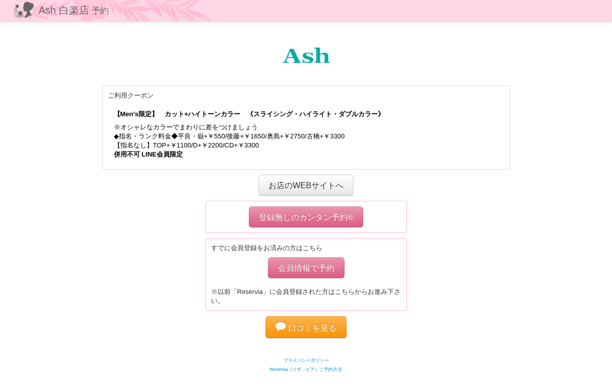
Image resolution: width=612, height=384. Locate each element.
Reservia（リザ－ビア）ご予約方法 (306, 369)
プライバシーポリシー (306, 360)
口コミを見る (306, 327)
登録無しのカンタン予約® (306, 216)
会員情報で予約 (306, 267)
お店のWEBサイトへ (306, 185)
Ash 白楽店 (74, 10)
